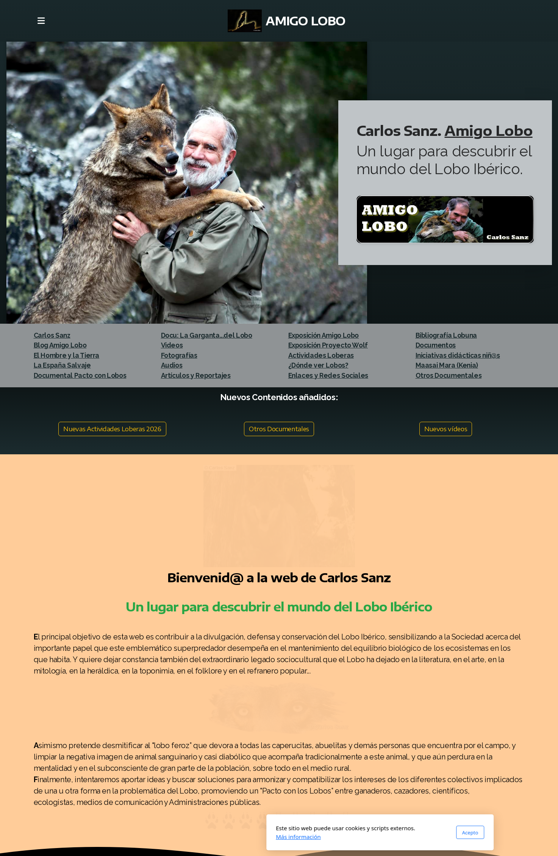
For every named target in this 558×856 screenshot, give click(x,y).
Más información (197, 836)
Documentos (436, 345)
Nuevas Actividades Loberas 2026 (112, 429)
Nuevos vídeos (445, 429)
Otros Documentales (279, 429)
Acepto (369, 832)
